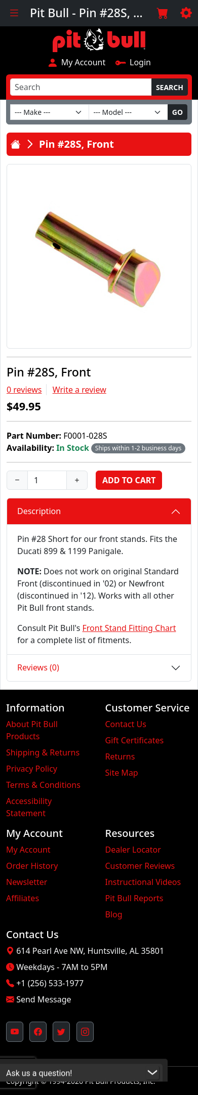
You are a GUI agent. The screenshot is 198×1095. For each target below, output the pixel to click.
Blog (114, 914)
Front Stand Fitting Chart (129, 628)
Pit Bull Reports (134, 898)
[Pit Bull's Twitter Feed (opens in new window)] (61, 1032)
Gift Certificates (134, 740)
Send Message (43, 999)
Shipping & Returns (43, 752)
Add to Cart (128, 480)
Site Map (121, 772)
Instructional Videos (143, 882)
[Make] (49, 112)
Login (132, 62)
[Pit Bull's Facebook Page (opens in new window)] (38, 1032)
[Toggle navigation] (14, 13)
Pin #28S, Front (76, 144)
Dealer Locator (133, 849)
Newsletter (26, 882)
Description (39, 511)
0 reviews (24, 389)
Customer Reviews (140, 865)
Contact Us (125, 724)
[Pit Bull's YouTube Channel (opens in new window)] (14, 1032)
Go (177, 112)
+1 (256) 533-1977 (50, 983)
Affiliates (22, 898)
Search (169, 87)
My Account (76, 62)
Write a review (79, 389)
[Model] (128, 112)
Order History (32, 865)
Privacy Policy (31, 768)
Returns (120, 756)
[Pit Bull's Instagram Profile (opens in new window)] (85, 1032)
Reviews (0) (38, 667)
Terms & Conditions (43, 784)
